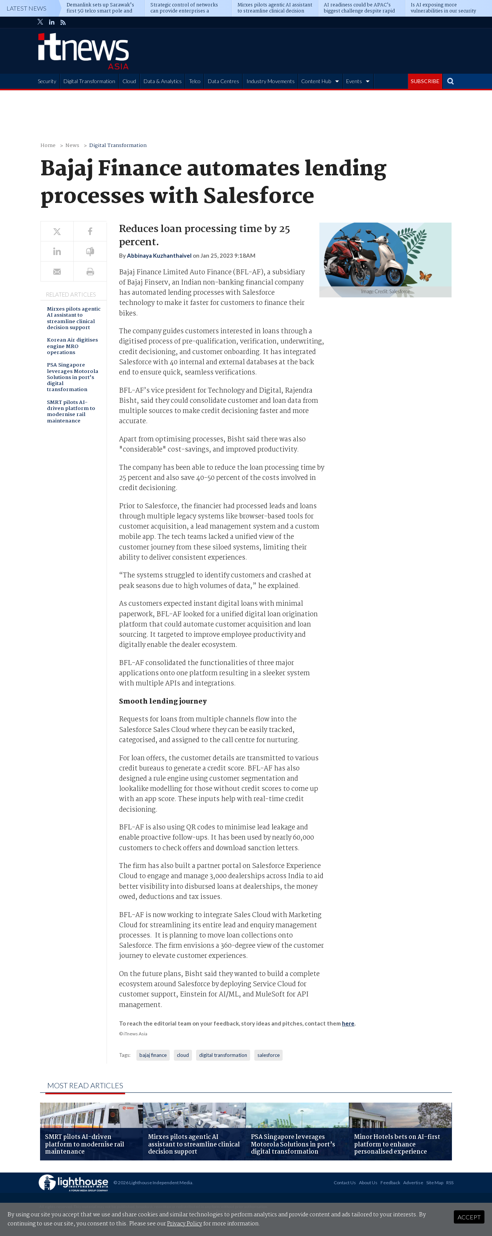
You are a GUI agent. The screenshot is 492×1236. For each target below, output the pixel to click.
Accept (469, 1217)
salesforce (268, 1055)
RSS (449, 1182)
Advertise (413, 1182)
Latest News (26, 8)
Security (47, 81)
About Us (368, 1182)
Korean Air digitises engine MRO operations (72, 347)
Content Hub (316, 81)
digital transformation (223, 1055)
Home (48, 146)
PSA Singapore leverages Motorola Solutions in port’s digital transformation (72, 378)
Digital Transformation (89, 81)
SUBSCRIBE (425, 81)
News (72, 146)
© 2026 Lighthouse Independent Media (152, 1182)
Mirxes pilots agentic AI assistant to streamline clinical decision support (74, 319)
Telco (195, 81)
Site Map (434, 1182)
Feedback (390, 1182)
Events (354, 81)
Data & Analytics (163, 81)
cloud (183, 1055)
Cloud (129, 81)
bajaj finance (153, 1055)
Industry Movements (270, 81)
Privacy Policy (184, 1223)
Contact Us (345, 1182)
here (348, 1023)
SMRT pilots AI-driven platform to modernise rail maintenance (71, 412)
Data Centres (223, 81)
